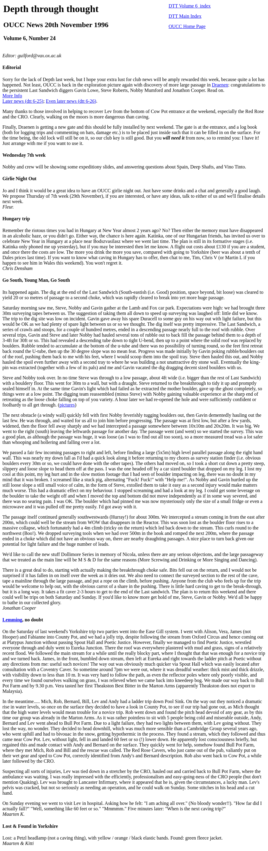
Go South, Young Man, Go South (36, 280)
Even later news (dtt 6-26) (71, 101)
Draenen (220, 84)
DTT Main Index (185, 16)
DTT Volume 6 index (190, 5)
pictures (67, 404)
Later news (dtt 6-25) (22, 101)
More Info (12, 95)
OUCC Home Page (187, 26)
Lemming (12, 619)
